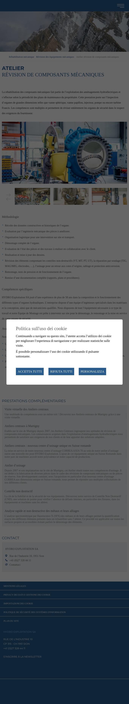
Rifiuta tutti (61, 371)
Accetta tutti (30, 371)
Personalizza (92, 371)
